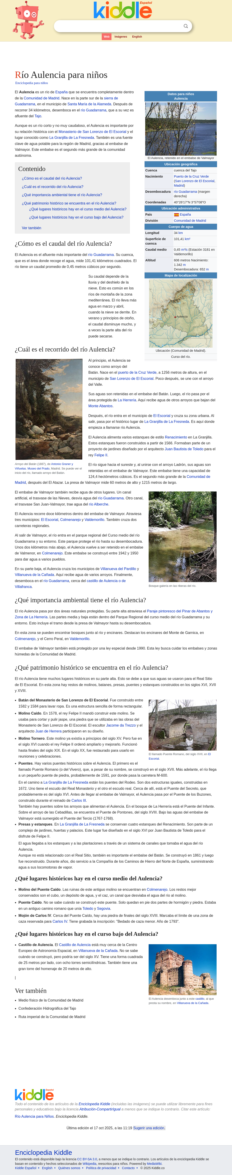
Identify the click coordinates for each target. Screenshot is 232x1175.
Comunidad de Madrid (190, 220)
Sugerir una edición (148, 1128)
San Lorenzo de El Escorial (195, 181)
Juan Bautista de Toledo (184, 449)
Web (106, 36)
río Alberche (98, 504)
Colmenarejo (70, 520)
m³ (183, 249)
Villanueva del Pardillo (118, 569)
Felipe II (100, 455)
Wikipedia (90, 1163)
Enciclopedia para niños (31, 83)
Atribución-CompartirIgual (100, 1109)
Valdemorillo (94, 520)
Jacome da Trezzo (121, 725)
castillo (200, 998)
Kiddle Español (25, 1168)
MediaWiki (154, 1163)
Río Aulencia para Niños (34, 1116)
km (181, 233)
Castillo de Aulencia (75, 945)
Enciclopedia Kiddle (94, 1104)
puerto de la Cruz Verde (137, 372)
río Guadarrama (185, 191)
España (185, 214)
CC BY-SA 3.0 (87, 1159)
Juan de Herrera (48, 731)
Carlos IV (60, 921)
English (137, 36)
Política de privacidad (101, 1168)
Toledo (87, 908)
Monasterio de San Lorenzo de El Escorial (92, 132)
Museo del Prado (39, 468)
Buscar (185, 26)
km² (187, 239)
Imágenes (121, 36)
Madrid (179, 185)
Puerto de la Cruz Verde (191, 176)
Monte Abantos (100, 406)
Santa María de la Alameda (89, 104)
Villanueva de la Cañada (34, 575)
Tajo (37, 116)
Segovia (103, 908)
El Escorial (161, 416)
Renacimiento (176, 437)
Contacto (128, 1168)
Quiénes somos (69, 1168)
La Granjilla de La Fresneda (71, 138)
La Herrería (127, 400)
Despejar (176, 26)
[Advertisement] (116, 54)
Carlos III (79, 800)
